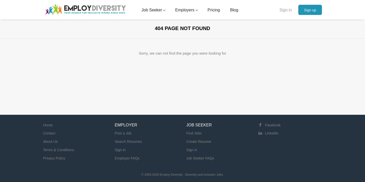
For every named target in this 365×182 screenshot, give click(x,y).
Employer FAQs (127, 158)
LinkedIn (272, 133)
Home (47, 125)
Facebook (273, 125)
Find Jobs (194, 133)
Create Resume (198, 142)
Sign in (286, 10)
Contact (49, 133)
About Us (50, 142)
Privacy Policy (54, 158)
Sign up (310, 10)
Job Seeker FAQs (200, 158)
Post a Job (123, 133)
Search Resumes (128, 142)
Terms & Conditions (58, 150)
